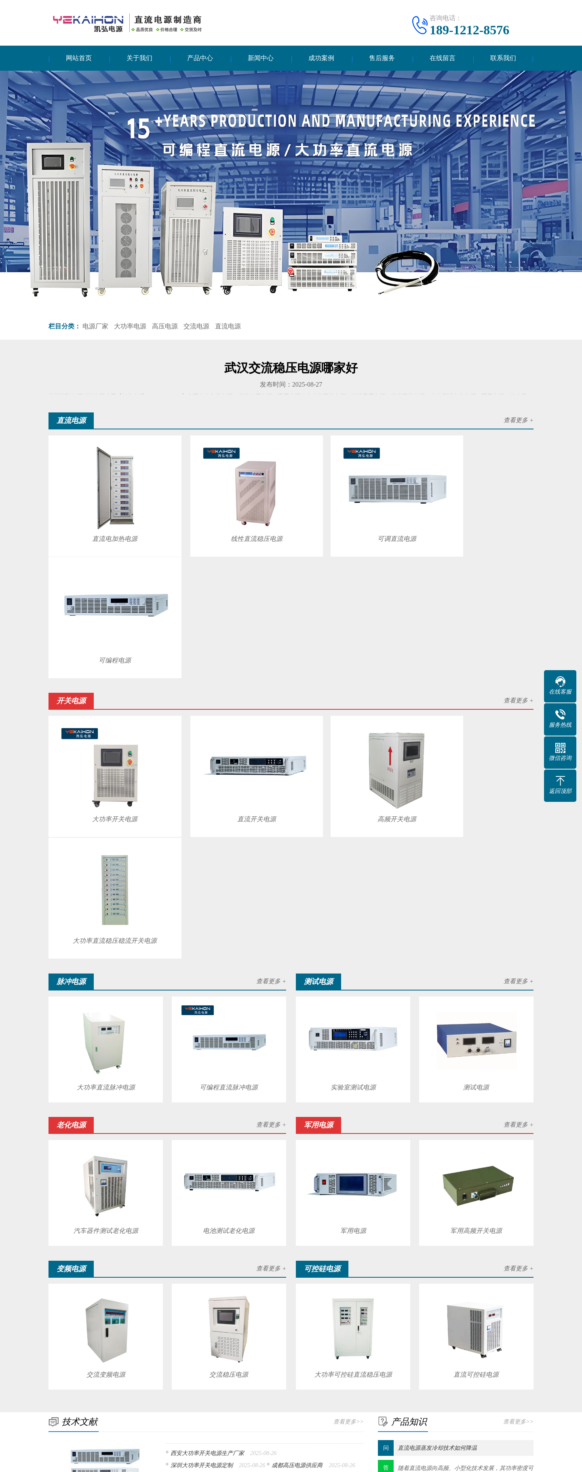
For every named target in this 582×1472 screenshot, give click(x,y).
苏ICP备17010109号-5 (352, 1460)
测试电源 (476, 813)
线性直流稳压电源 (228, 525)
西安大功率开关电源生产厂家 (207, 1177)
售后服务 (382, 58)
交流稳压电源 (229, 1098)
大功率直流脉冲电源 (105, 813)
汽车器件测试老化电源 (105, 956)
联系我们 (503, 58)
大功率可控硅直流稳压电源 (353, 1098)
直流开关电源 (228, 668)
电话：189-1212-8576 (422, 1379)
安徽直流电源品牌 (193, 1203)
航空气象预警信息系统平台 (247, 1326)
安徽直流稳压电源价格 (300, 1230)
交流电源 (196, 327)
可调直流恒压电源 (193, 1216)
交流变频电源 (105, 1098)
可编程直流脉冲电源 (229, 813)
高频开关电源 (350, 668)
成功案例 (321, 58)
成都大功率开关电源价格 (202, 1230)
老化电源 (112, 1401)
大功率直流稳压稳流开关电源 (474, 668)
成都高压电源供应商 (297, 1189)
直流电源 (228, 327)
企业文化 (59, 1389)
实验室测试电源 (352, 813)
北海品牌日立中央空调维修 (326, 1326)
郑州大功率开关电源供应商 (289, 1216)
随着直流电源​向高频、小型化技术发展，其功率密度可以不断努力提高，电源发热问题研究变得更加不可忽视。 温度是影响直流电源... (466, 1202)
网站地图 (396, 1460)
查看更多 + (519, 421)
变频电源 (112, 1413)
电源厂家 (95, 327)
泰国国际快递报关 (392, 1326)
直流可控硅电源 (476, 1098)
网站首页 (79, 58)
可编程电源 (474, 525)
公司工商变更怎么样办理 (172, 1326)
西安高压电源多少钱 (196, 1244)
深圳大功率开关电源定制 (202, 1189)
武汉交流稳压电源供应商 (286, 1203)
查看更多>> (348, 1145)
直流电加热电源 (105, 525)
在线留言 (442, 58)
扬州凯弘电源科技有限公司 (263, 1460)
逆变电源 (112, 1425)
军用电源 (353, 956)
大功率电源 (130, 327)
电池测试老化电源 (229, 956)
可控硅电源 (188, 1413)
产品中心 (200, 58)
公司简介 (59, 1377)
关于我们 (139, 58)
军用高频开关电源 (476, 956)
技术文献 (270, 1377)
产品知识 (270, 1389)
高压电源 (165, 327)
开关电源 (185, 1377)
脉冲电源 (112, 1389)
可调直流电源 (350, 525)
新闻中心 (261, 58)
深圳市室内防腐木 (107, 1326)
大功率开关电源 (105, 668)
